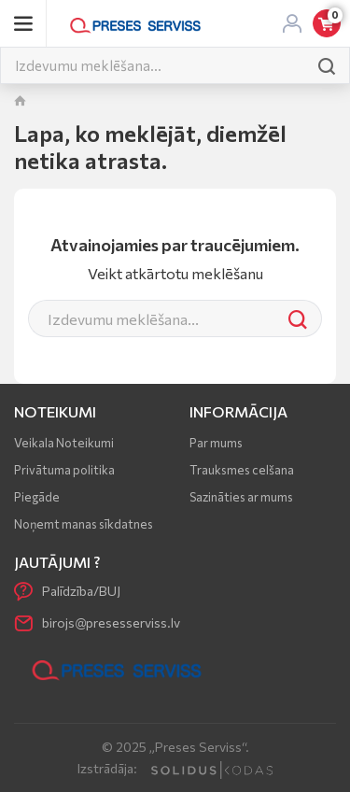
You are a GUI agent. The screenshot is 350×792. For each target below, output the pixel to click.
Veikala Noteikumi (64, 442)
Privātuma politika (64, 469)
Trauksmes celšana (241, 469)
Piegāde (37, 496)
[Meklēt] (152, 65)
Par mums (216, 442)
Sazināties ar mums (241, 496)
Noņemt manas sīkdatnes (83, 523)
